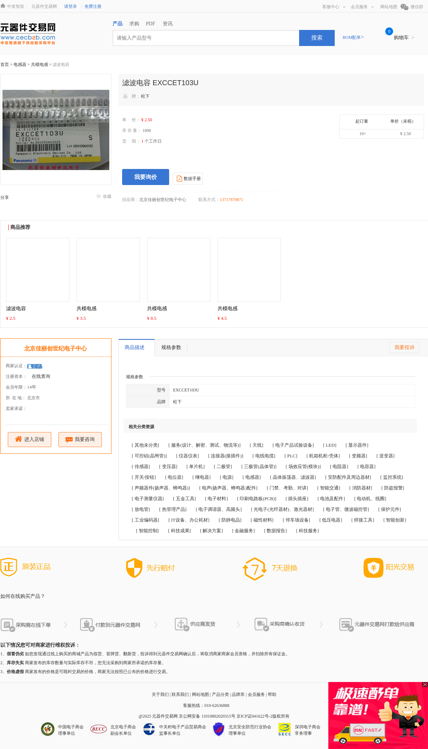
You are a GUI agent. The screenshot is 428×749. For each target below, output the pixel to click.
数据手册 (188, 178)
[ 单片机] (196, 466)
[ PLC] (291, 455)
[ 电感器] (251, 477)
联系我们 (180, 694)
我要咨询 (80, 440)
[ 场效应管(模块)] (303, 466)
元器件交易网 (44, 6)
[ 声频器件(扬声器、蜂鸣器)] (161, 488)
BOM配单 (353, 37)
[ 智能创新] (394, 520)
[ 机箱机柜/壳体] (323, 455)
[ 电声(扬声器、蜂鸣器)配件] (228, 488)
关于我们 (160, 694)
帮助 (272, 694)
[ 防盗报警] (392, 488)
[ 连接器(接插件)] (226, 455)
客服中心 (333, 6)
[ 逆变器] (385, 455)
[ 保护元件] (389, 509)
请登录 (70, 6)
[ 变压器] (168, 466)
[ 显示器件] (357, 445)
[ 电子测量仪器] (148, 498)
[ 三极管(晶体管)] (259, 466)
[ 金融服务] (243, 530)
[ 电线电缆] (263, 455)
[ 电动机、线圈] (370, 498)
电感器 (20, 64)
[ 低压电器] (330, 520)
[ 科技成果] (179, 530)
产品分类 (220, 694)
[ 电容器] (366, 466)
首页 (4, 64)
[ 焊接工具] (362, 520)
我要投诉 (404, 347)
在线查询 (41, 376)
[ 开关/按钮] (144, 477)
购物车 (404, 37)
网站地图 (388, 6)
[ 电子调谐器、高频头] (219, 509)
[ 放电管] (141, 509)
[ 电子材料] (216, 498)
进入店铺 (30, 439)
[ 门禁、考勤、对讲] (287, 488)
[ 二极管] (223, 466)
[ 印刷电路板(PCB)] (256, 498)
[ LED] (329, 445)
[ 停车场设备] (296, 520)
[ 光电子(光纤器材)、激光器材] (282, 509)
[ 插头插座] (297, 498)
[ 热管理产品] (173, 509)
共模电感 (40, 64)
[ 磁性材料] (262, 520)
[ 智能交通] (328, 488)
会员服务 (362, 6)
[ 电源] (226, 477)
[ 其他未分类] (145, 445)
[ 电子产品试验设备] (293, 445)
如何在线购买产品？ (22, 596)
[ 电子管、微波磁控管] (346, 509)
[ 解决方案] (211, 530)
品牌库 (238, 694)
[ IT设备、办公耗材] (188, 520)
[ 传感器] (141, 466)
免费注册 (92, 6)
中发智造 (15, 6)
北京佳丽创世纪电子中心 (55, 348)
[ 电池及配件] (331, 498)
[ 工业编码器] (145, 520)
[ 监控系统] (391, 477)
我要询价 (145, 177)
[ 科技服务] (307, 530)
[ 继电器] (201, 477)
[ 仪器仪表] (187, 455)
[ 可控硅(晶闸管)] (149, 455)
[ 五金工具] (184, 498)
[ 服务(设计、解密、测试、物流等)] (204, 445)
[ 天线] (256, 445)
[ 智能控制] (147, 530)
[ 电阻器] (339, 466)
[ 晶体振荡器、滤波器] (293, 477)
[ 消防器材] (360, 488)
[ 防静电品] (230, 520)
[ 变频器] (358, 455)
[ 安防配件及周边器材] (348, 477)
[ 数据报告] (275, 530)
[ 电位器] (174, 477)
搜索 (317, 38)
